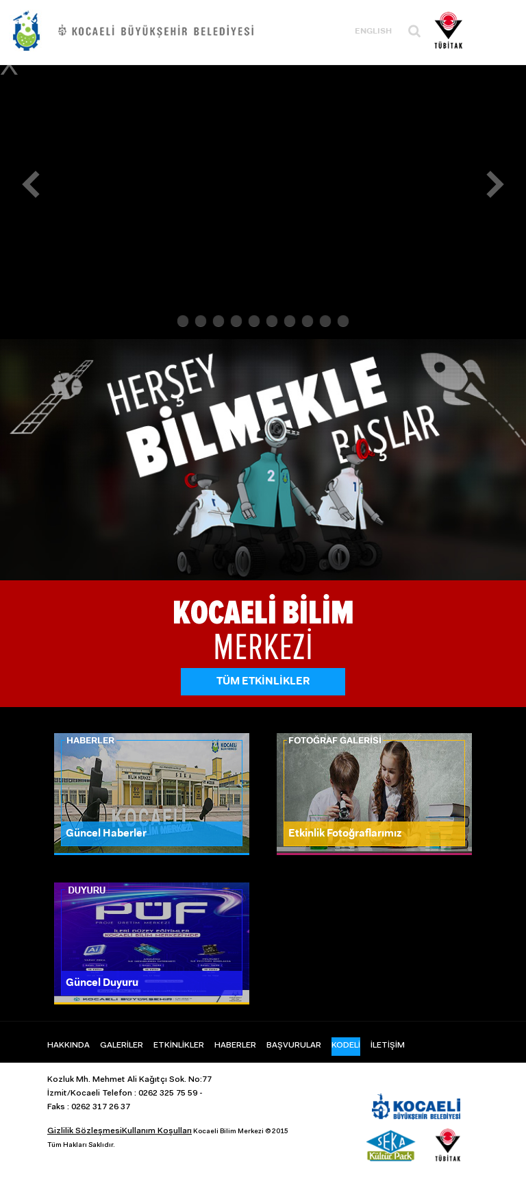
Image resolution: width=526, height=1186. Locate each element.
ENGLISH (373, 31)
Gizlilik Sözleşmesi (84, 1131)
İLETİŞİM (388, 1045)
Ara (414, 31)
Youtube (468, 1076)
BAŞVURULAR (293, 1045)
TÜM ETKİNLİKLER (263, 682)
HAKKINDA (68, 1045)
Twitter (408, 1076)
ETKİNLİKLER (178, 1045)
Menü (496, 29)
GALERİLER (121, 1045)
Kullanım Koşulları (157, 1131)
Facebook (378, 1076)
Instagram (438, 1076)
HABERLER (235, 1045)
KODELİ (345, 1045)
